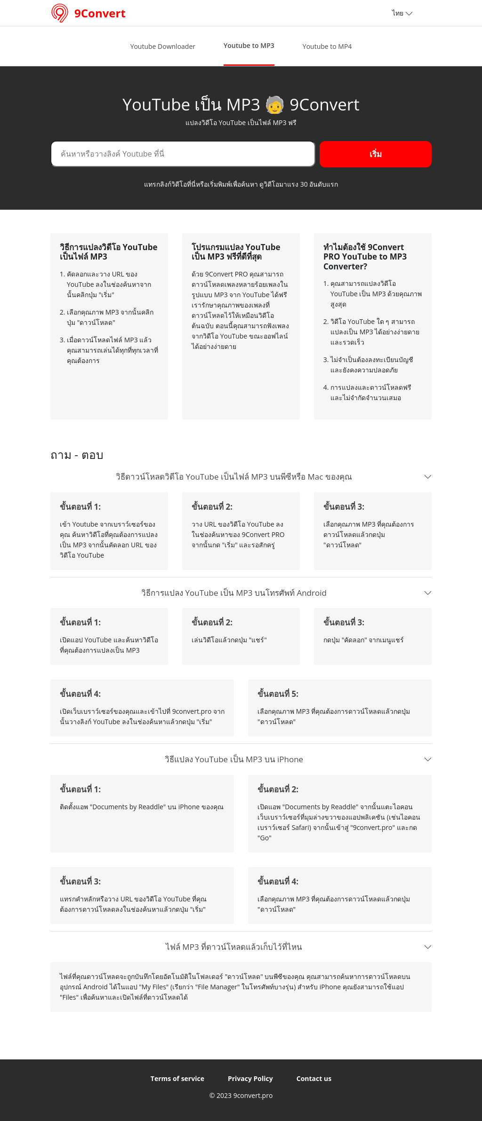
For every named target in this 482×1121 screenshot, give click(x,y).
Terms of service (177, 1078)
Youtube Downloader (162, 46)
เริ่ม (387, 153)
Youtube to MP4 (327, 46)
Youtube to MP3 (249, 45)
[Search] (195, 154)
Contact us (314, 1078)
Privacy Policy (250, 1078)
